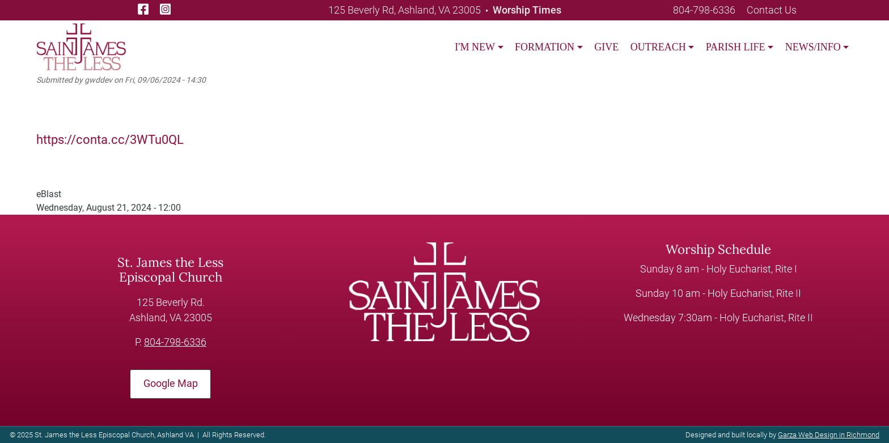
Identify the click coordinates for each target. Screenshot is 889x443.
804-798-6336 (704, 10)
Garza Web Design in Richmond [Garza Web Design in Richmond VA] (828, 435)
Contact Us (772, 10)
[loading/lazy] (81, 46)
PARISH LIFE (735, 47)
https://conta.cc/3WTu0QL (110, 139)
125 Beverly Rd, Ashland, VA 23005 (404, 10)
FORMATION (544, 47)
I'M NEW (475, 47)
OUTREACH (658, 47)
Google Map (170, 383)
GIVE (606, 47)
